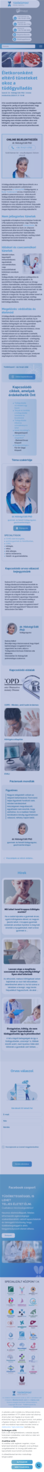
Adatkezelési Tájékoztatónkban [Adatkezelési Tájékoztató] (13, 1427)
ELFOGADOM (22, 1462)
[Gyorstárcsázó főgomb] (39, 1465)
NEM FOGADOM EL (22, 1467)
